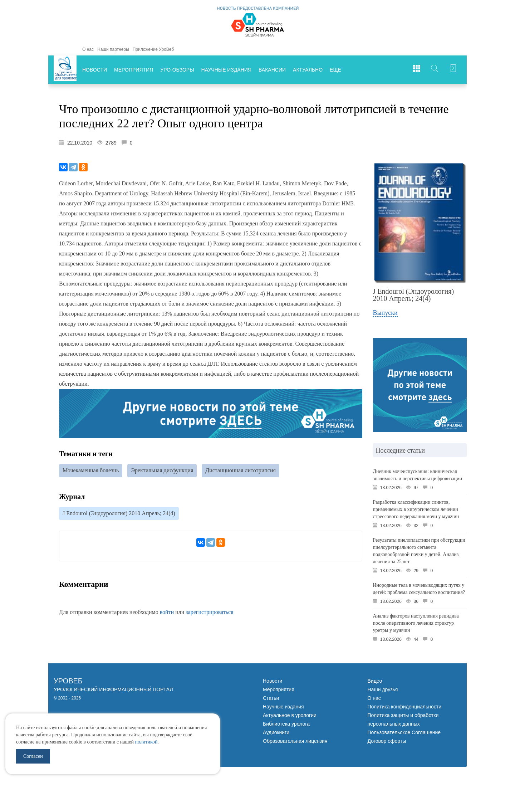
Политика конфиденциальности (405, 707)
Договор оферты (387, 741)
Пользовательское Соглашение (404, 732)
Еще (335, 70)
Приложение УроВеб (153, 49)
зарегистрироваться (209, 613)
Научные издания (226, 70)
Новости (94, 70)
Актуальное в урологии (290, 715)
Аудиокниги (276, 732)
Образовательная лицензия (295, 741)
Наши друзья (383, 689)
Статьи (271, 698)
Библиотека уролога (286, 724)
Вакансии (272, 70)
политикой (146, 742)
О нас (88, 49)
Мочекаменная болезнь (91, 471)
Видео (375, 681)
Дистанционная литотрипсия (240, 471)
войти (167, 613)
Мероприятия (133, 70)
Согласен (33, 756)
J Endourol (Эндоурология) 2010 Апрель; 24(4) (119, 514)
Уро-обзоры (177, 70)
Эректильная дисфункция (162, 471)
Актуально (308, 70)
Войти (452, 69)
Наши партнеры (113, 49)
